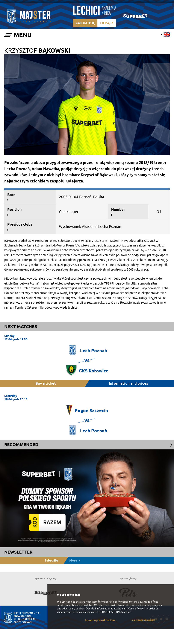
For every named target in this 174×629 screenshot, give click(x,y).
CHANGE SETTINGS (112, 612)
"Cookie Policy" (136, 608)
